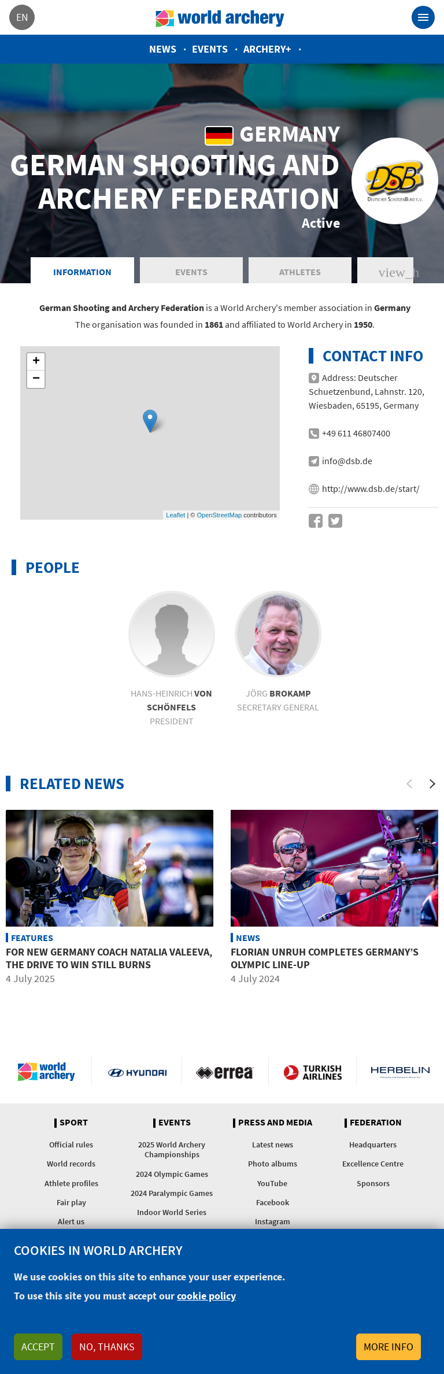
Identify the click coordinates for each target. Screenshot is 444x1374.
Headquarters (373, 1144)
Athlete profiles (71, 1183)
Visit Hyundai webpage (137, 1071)
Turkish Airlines (312, 1071)
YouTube (272, 1183)
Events (210, 48)
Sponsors (373, 1183)
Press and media (275, 1122)
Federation (376, 1122)
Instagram (272, 1221)
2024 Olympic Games (172, 1174)
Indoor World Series (171, 1212)
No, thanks (107, 1346)
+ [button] (36, 362)
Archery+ (267, 48)
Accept (38, 1346)
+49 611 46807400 (356, 433)
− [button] (36, 379)
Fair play (71, 1202)
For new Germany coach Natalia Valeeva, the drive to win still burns (109, 958)
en (22, 17)
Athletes (300, 271)
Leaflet (175, 515)
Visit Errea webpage (225, 1071)
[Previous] (409, 784)
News (162, 48)
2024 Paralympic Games (172, 1193)
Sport (74, 1122)
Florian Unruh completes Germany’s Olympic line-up (325, 958)
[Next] (432, 784)
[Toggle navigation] (423, 17)
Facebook (272, 1202)
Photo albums (272, 1163)
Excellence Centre (373, 1163)
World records (71, 1163)
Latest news (272, 1144)
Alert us (71, 1221)
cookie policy (206, 1295)
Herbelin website (400, 1071)
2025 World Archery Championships (171, 1149)
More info (388, 1346)
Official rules (71, 1144)
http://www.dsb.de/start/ (371, 488)
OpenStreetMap (219, 515)
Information (82, 271)
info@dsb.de (347, 460)
